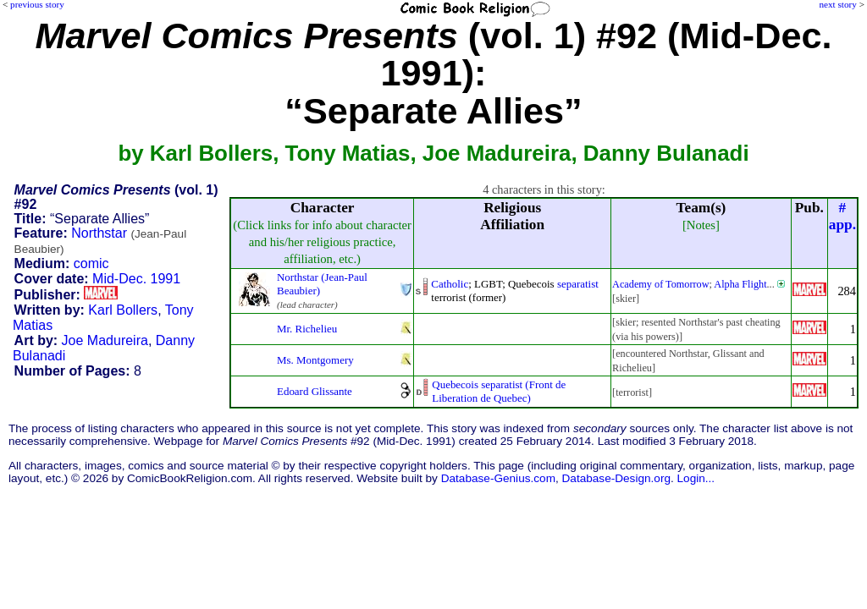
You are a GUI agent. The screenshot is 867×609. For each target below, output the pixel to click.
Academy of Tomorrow (660, 284)
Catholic (449, 283)
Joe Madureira (105, 340)
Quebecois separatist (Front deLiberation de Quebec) (499, 391)
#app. (842, 216)
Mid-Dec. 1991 (136, 279)
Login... (696, 478)
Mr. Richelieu (307, 328)
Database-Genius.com (498, 478)
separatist (578, 283)
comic (91, 263)
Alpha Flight (740, 284)
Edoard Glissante (314, 391)
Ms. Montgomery (315, 360)
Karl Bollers (122, 310)
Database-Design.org (616, 478)
